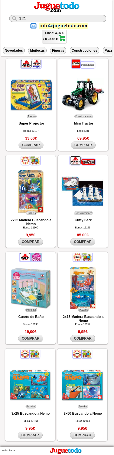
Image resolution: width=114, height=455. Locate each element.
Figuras (58, 50)
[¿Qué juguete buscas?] (57, 18)
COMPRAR (31, 145)
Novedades (14, 50)
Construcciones (84, 50)
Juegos (31, 116)
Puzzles (31, 213)
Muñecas (37, 50)
